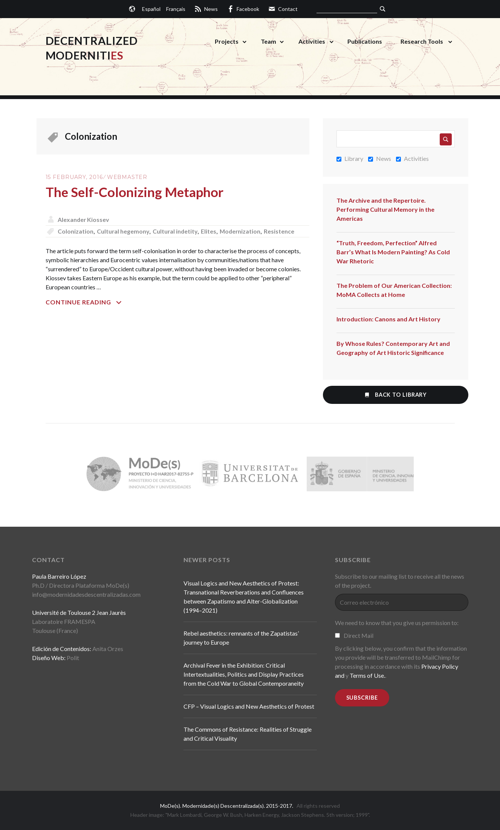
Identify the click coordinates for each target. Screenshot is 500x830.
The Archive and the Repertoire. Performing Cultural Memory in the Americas (385, 209)
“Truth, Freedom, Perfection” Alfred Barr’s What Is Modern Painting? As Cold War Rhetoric (393, 251)
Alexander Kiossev (84, 219)
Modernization (242, 231)
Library (349, 158)
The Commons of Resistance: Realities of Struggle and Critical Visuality (247, 734)
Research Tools (422, 41)
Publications (364, 41)
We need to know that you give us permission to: (397, 622)
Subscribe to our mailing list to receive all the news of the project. (399, 581)
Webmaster (127, 177)
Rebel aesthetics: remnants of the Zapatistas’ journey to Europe (241, 638)
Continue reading (100, 302)
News (379, 158)
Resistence (282, 231)
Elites (210, 231)
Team (268, 41)
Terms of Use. (367, 675)
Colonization (75, 231)
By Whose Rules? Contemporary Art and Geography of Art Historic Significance (393, 348)
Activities (311, 41)
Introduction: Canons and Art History (388, 319)
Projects (227, 41)
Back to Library (395, 394)
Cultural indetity (176, 231)
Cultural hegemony (123, 231)
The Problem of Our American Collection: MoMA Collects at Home (394, 290)
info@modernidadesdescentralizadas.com (86, 594)
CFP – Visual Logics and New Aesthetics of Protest (248, 706)
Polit (73, 657)
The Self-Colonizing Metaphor (136, 191)
